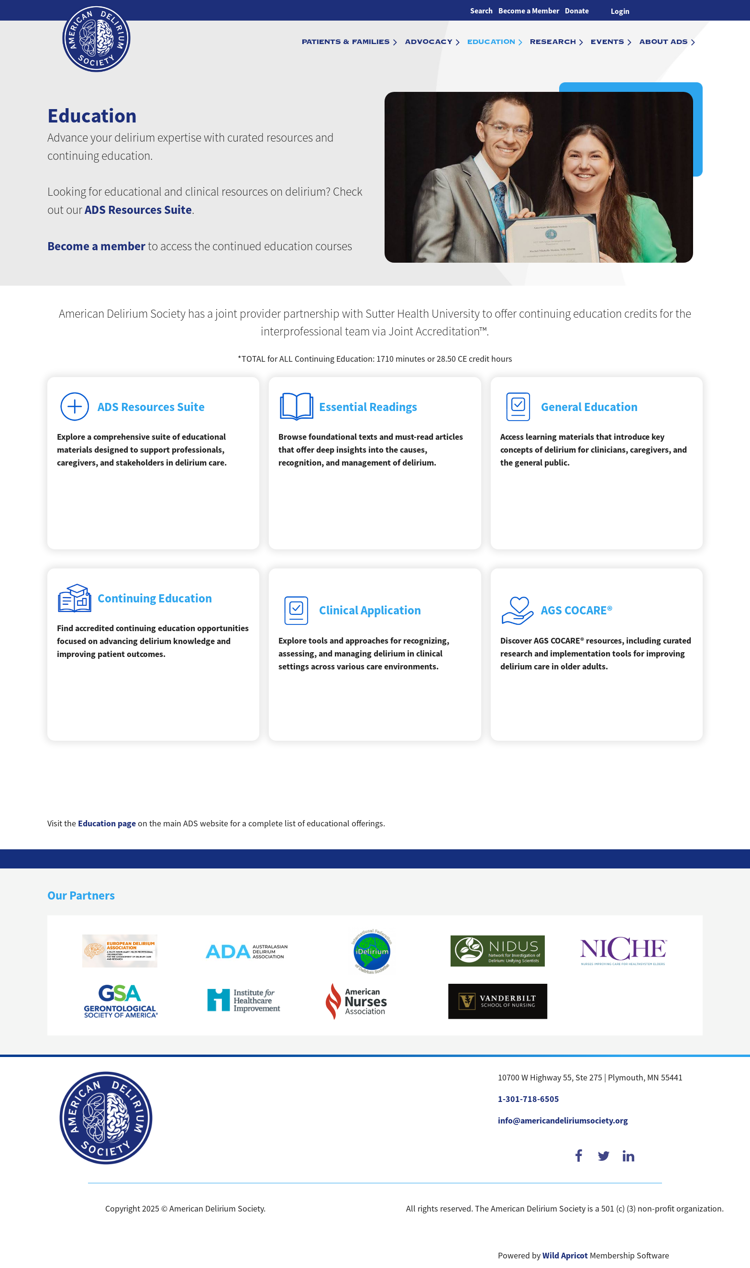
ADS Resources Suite (138, 210)
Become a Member (528, 11)
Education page (107, 823)
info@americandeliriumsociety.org (563, 1120)
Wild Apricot (565, 1255)
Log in (620, 10)
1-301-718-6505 (528, 1099)
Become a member (96, 246)
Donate (577, 11)
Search (481, 11)
